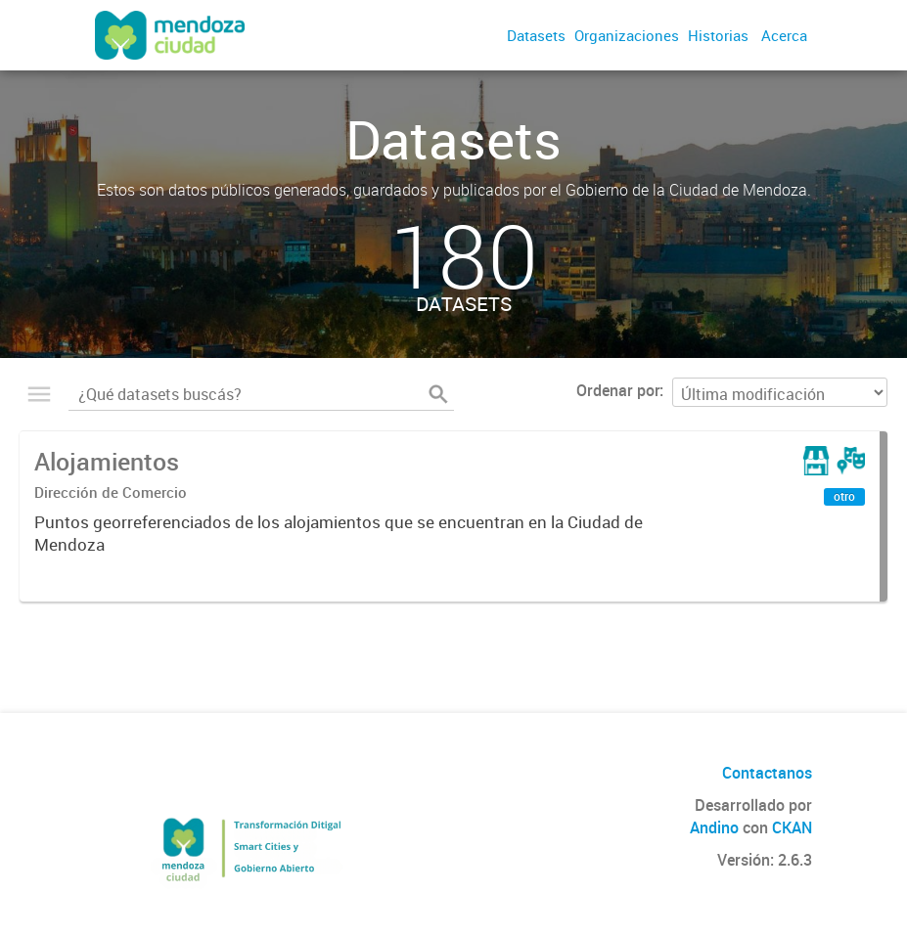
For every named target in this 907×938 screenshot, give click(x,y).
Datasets (536, 35)
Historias (718, 35)
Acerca (784, 35)
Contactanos (767, 772)
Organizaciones (626, 35)
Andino (714, 827)
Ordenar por (617, 390)
